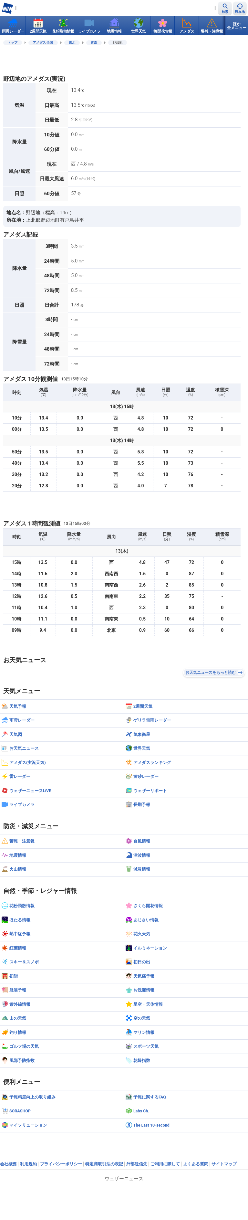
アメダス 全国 (43, 42)
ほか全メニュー (236, 26)
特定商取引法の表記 (104, 1164)
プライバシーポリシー (61, 1164)
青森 (94, 42)
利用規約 (28, 1164)
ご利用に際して (165, 1164)
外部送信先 (136, 1164)
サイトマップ (224, 1164)
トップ (12, 42)
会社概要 (8, 1164)
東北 (72, 42)
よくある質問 (195, 1164)
